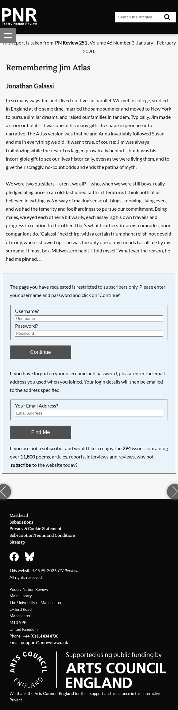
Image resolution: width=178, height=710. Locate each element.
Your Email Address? (36, 406)
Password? (26, 326)
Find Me (40, 432)
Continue (40, 352)
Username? (27, 311)
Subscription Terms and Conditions (42, 535)
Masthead (19, 515)
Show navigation (8, 35)
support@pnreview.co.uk (44, 642)
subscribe (20, 465)
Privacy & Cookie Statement (35, 528)
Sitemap (17, 542)
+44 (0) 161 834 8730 (40, 636)
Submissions (21, 522)
